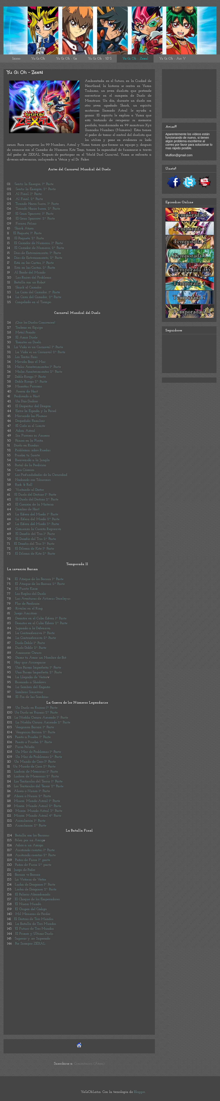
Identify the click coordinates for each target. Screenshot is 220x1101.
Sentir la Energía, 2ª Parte (36, 189)
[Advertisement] (79, 1000)
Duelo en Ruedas (26, 445)
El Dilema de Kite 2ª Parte (35, 553)
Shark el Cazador (28, 287)
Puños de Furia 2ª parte (33, 865)
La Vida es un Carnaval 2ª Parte (40, 352)
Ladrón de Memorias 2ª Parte (36, 776)
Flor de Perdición (27, 603)
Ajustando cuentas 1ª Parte (35, 850)
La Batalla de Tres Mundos (35, 924)
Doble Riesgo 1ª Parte (30, 377)
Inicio (16, 58)
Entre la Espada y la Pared (35, 411)
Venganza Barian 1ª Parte (34, 727)
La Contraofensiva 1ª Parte (35, 633)
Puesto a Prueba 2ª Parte (33, 742)
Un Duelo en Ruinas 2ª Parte (36, 712)
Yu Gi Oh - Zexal (135, 58)
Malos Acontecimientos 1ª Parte (38, 367)
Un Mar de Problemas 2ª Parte (38, 757)
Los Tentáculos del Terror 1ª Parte (38, 781)
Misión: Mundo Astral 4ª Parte (37, 815)
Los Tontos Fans (26, 357)
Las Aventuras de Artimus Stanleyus (42, 598)
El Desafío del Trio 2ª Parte (35, 539)
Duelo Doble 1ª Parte (30, 643)
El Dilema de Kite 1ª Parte (34, 548)
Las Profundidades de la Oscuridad (41, 475)
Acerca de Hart (27, 391)
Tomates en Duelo (28, 342)
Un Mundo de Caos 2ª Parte (34, 766)
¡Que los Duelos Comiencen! (35, 322)
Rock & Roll (23, 485)
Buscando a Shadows (30, 682)
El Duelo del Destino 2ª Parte (36, 499)
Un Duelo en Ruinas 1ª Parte (36, 707)
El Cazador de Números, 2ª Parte (39, 248)
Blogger (139, 1092)
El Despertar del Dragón (33, 406)
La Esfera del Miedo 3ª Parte (37, 524)
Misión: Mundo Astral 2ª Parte (37, 806)
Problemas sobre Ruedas (32, 450)
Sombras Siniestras (29, 692)
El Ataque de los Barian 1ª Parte (39, 579)
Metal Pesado (25, 332)
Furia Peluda (25, 747)
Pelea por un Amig (29, 840)
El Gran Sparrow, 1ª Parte (34, 214)
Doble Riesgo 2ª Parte (31, 381)
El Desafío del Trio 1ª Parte (35, 534)
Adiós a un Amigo (29, 845)
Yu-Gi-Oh (38, 58)
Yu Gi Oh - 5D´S (100, 58)
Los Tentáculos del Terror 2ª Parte (38, 786)
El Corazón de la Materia (34, 504)
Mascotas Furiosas (28, 386)
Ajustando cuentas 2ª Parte (35, 855)
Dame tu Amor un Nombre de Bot (41, 657)
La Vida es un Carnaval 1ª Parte (38, 347)
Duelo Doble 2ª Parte (30, 648)
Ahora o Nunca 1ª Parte (32, 791)
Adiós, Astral (25, 431)
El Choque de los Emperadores (37, 899)
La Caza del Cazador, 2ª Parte (38, 297)
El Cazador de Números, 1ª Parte (38, 243)
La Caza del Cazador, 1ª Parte (37, 292)
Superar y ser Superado (32, 938)
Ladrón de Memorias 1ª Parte (36, 771)
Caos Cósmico (24, 470)
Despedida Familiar (30, 421)
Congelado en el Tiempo (33, 302)
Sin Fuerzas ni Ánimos (32, 435)
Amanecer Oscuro (28, 653)
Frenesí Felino (26, 223)
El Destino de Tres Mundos (33, 919)
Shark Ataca (24, 228)
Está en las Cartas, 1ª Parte (34, 263)
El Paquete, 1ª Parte (27, 233)
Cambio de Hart (27, 509)
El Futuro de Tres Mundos (34, 928)
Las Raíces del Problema (33, 277)
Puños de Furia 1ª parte (32, 860)
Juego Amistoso (25, 613)
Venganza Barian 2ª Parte (35, 732)
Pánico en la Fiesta (29, 440)
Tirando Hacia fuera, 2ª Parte (38, 208)
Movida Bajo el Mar (30, 362)
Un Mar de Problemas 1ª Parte (38, 752)
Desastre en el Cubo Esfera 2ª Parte (41, 623)
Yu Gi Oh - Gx (66, 58)
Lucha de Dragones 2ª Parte (35, 889)
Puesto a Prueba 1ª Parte (33, 737)
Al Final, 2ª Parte (29, 199)
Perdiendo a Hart (27, 396)
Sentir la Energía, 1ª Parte (34, 184)
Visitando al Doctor (30, 490)
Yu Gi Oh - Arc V (172, 58)
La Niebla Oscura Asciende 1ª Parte (41, 717)
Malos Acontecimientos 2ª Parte (38, 372)
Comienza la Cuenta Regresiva (38, 529)
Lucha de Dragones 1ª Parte (35, 884)
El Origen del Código (31, 909)
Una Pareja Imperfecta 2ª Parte (38, 672)
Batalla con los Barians (32, 835)
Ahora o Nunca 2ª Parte (32, 796)
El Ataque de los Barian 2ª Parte (40, 584)
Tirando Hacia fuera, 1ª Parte (37, 204)
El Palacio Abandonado (32, 894)
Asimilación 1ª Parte (30, 821)
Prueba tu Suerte (27, 455)
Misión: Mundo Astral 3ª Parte (38, 811)
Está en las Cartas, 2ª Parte (34, 267)
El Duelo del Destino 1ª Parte (35, 494)
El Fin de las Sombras (31, 697)
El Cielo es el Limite (29, 426)
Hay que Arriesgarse (30, 662)
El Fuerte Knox (26, 589)
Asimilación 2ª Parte (30, 825)
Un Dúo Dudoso (26, 401)
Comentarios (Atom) (89, 1063)
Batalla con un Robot (29, 282)
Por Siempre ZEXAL (30, 943)
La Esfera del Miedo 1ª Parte (36, 514)
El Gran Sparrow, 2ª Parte (35, 218)
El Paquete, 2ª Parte (29, 238)
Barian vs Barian (27, 874)
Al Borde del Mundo (29, 272)
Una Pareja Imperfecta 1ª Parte (38, 667)
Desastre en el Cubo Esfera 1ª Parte (40, 618)
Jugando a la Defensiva (32, 628)
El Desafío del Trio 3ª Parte (34, 544)
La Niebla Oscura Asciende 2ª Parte (42, 722)
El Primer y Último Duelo (34, 934)
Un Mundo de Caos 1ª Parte (35, 761)
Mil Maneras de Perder (32, 914)
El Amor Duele (26, 337)
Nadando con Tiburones (33, 480)
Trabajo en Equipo (29, 327)
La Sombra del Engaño (32, 687)
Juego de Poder (24, 870)
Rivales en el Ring (29, 608)
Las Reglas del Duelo (30, 594)
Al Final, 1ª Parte (28, 194)
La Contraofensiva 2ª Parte (35, 638)
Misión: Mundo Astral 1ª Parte (37, 801)
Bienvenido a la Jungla (32, 460)
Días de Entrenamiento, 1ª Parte (37, 253)
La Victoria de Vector (30, 879)
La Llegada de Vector (31, 677)
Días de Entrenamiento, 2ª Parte (38, 258)
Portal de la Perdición (30, 465)
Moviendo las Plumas (31, 416)
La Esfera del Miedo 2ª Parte (37, 519)
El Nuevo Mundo (28, 904)
